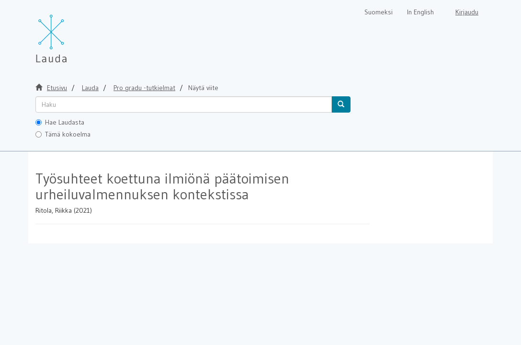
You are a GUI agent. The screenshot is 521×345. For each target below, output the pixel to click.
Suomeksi (378, 12)
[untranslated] (183, 104)
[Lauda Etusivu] (71, 33)
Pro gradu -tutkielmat (144, 87)
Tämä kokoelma (63, 134)
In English (420, 12)
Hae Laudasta (59, 122)
